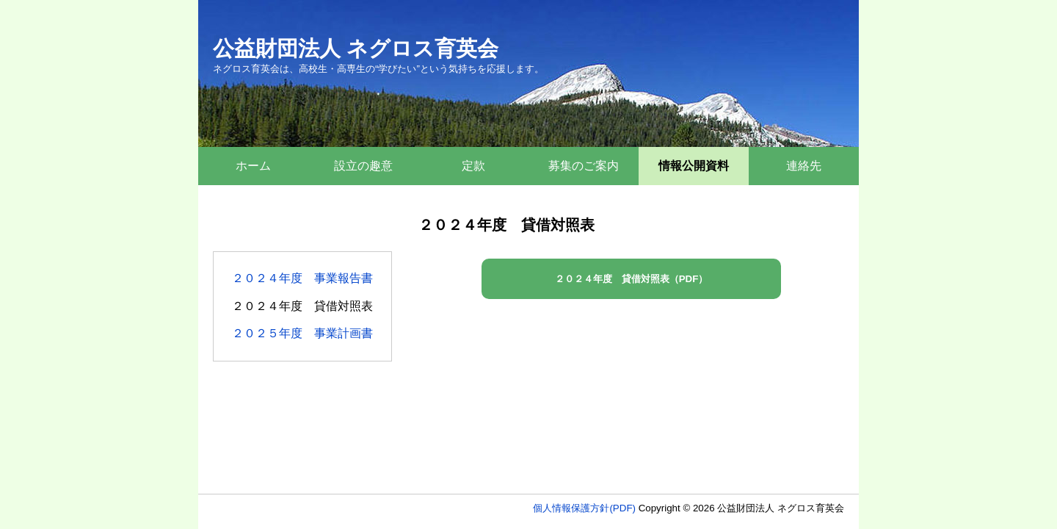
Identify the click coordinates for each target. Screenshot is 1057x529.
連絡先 (803, 165)
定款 (473, 165)
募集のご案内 (583, 165)
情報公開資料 (693, 165)
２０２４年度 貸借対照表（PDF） (631, 278)
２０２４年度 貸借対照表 (302, 306)
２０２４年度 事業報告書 (302, 278)
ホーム (253, 165)
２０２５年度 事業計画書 (302, 333)
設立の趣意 (363, 165)
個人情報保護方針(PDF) (584, 508)
